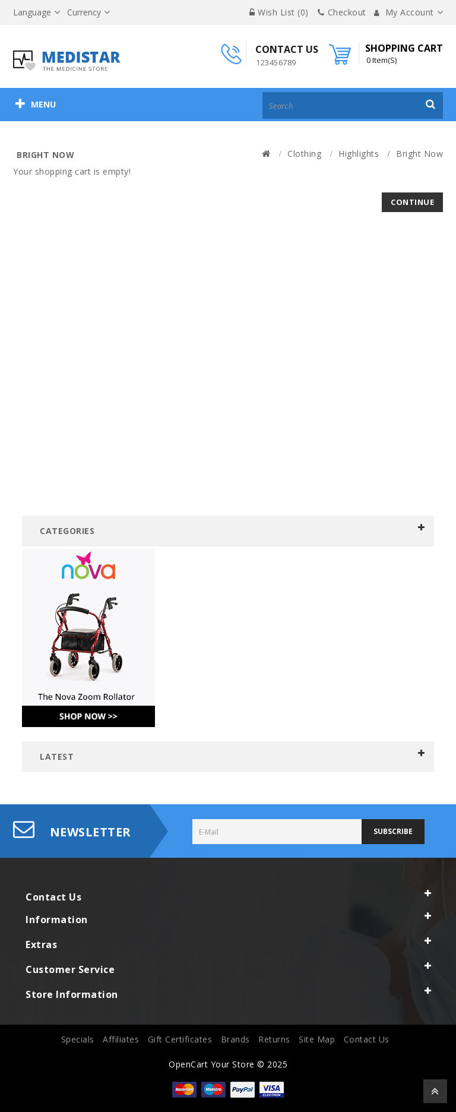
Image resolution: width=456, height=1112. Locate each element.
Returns (274, 1039)
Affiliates (121, 1039)
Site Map (317, 1039)
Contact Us (367, 1039)
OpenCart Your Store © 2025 (228, 1064)
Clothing (304, 153)
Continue (412, 202)
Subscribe (393, 831)
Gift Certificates (180, 1039)
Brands (235, 1039)
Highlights (358, 153)
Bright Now (419, 153)
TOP (435, 1091)
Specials (77, 1039)
